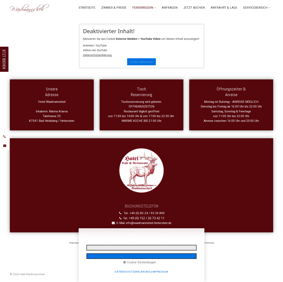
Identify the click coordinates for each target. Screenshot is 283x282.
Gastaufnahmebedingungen (148, 243)
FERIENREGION (144, 7)
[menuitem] (88, 7)
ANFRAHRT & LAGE (224, 7)
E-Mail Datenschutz (120, 243)
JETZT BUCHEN (194, 7)
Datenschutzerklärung (97, 55)
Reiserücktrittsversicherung (199, 243)
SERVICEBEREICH (256, 7)
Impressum (75, 243)
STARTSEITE (87, 7)
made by (134, 250)
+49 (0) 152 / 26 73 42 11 (147, 218)
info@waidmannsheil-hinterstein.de (148, 223)
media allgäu (146, 250)
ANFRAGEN (169, 7)
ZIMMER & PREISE (113, 7)
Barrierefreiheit (174, 243)
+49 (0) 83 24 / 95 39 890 (147, 213)
